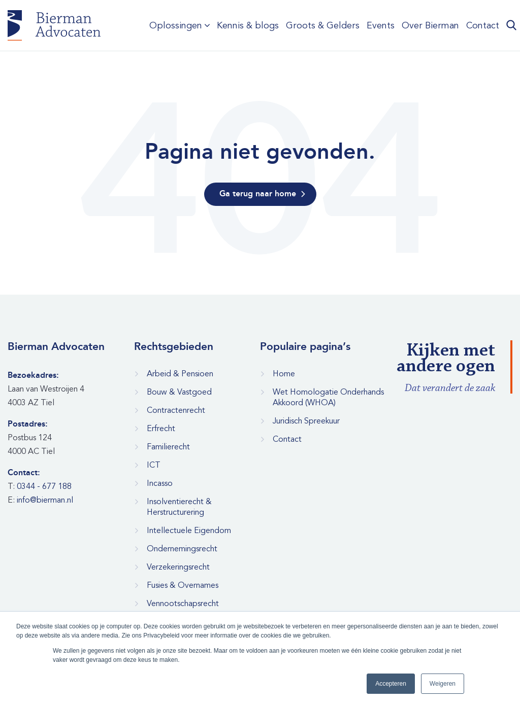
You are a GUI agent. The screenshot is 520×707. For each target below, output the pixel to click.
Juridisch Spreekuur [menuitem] (306, 421)
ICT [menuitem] (153, 465)
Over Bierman (430, 25)
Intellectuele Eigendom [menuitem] (189, 530)
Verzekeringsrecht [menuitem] (178, 567)
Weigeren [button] (443, 683)
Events (381, 25)
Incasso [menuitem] (160, 483)
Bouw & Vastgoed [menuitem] (179, 392)
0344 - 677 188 (44, 486)
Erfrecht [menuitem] (161, 428)
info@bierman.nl (45, 500)
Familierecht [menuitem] (168, 447)
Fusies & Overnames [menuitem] (182, 585)
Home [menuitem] (284, 374)
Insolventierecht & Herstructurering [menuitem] (179, 507)
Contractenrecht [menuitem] (176, 410)
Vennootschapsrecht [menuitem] (183, 603)
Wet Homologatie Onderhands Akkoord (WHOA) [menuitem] (328, 397)
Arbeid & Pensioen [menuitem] (180, 374)
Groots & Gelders (323, 25)
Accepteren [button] (390, 683)
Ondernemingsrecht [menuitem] (182, 549)
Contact (482, 25)
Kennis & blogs (248, 25)
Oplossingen (175, 25)
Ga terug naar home (257, 194)
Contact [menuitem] (287, 439)
